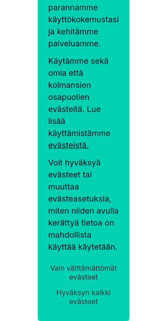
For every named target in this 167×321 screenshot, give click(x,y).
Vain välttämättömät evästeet (83, 272)
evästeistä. (68, 145)
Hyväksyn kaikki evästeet (83, 297)
